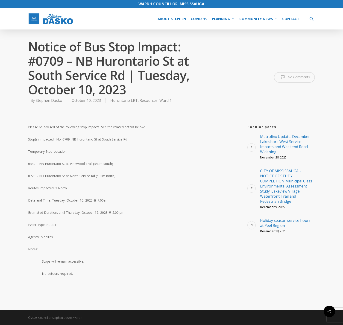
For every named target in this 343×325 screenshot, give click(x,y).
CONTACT (290, 18)
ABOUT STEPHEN (172, 18)
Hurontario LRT (124, 100)
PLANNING (223, 18)
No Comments (294, 76)
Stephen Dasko (49, 100)
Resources (149, 100)
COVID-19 (199, 18)
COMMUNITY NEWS (258, 18)
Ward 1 (165, 100)
